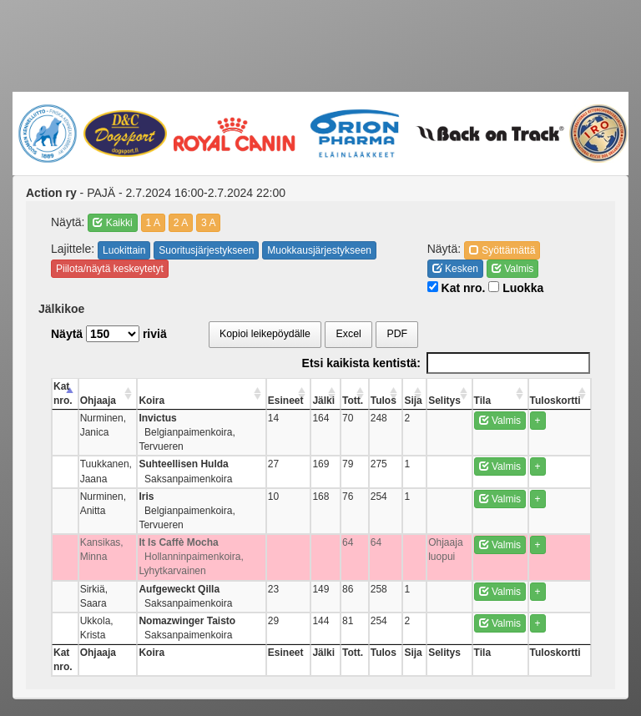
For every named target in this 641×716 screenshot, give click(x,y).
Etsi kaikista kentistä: (446, 363)
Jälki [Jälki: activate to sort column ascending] (323, 400)
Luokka (515, 288)
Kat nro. (456, 288)
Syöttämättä (502, 250)
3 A (208, 223)
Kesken (455, 269)
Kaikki (112, 223)
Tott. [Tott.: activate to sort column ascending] (352, 400)
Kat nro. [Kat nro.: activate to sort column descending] (63, 393)
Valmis (512, 269)
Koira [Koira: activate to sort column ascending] (151, 400)
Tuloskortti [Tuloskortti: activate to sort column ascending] (555, 400)
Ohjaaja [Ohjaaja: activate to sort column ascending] (98, 400)
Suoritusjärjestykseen (206, 250)
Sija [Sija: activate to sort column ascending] (412, 400)
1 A (153, 223)
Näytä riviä (109, 333)
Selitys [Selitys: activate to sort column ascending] (444, 400)
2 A (181, 223)
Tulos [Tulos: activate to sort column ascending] (383, 400)
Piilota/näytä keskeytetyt (110, 269)
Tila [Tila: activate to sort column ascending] (482, 400)
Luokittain (124, 250)
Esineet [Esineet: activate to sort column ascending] (286, 400)
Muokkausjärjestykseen (319, 250)
